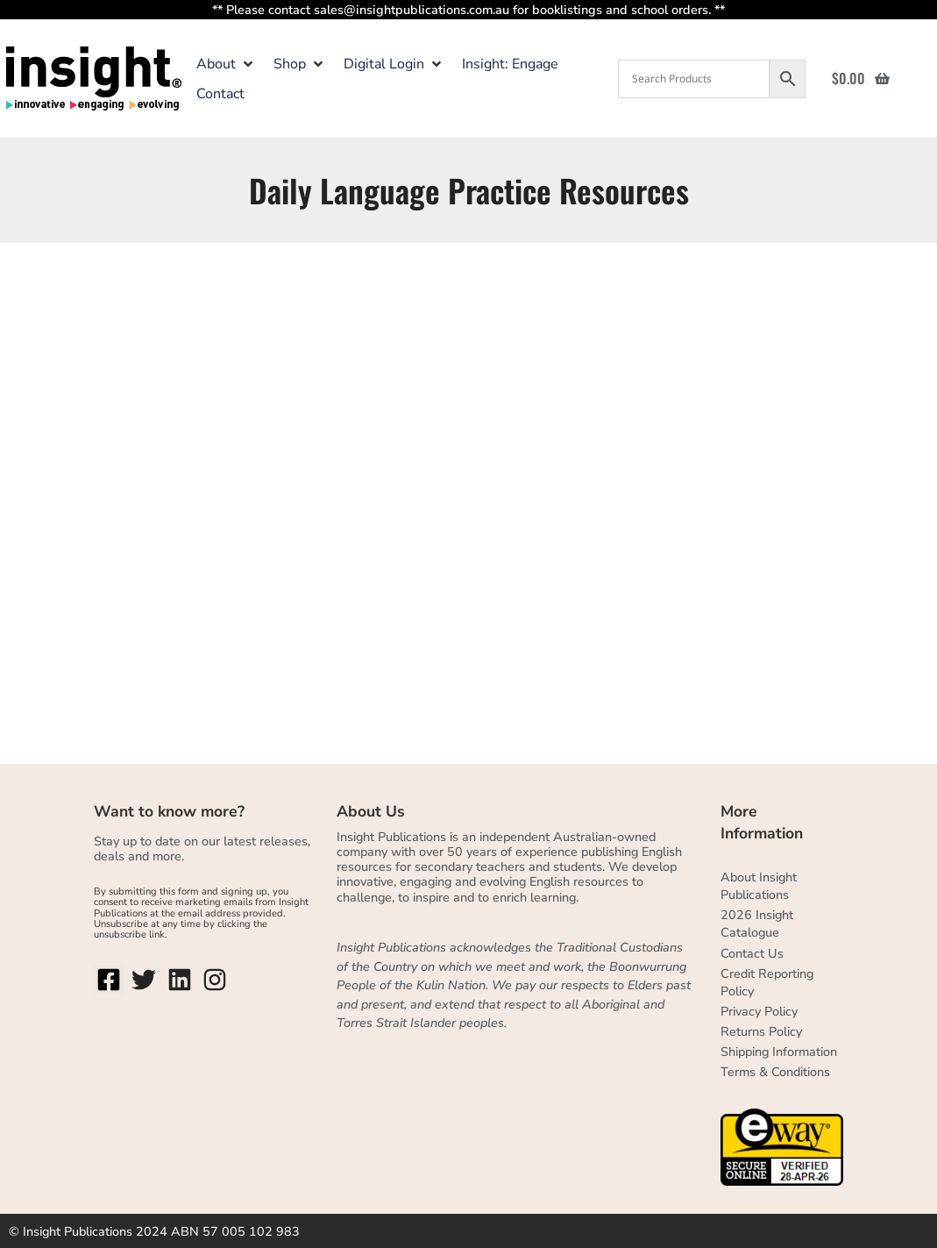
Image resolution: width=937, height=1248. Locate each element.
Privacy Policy (759, 1011)
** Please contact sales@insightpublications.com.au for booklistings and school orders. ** (468, 9)
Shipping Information (778, 1051)
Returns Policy (761, 1031)
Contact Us (752, 953)
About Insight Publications (758, 885)
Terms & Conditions (775, 1071)
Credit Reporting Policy (766, 982)
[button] (226, 64)
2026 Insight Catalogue (756, 923)
